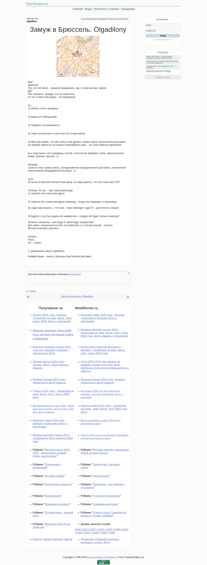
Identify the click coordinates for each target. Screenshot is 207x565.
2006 (101, 529)
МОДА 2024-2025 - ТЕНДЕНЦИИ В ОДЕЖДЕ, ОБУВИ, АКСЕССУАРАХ (159, 57)
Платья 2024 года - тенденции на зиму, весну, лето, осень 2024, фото (53, 394)
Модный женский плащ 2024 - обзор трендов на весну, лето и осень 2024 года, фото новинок (53, 408)
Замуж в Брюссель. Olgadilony (77, 296)
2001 (88, 532)
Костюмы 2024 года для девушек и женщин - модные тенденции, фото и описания (102, 394)
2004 (117, 529)
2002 (79, 532)
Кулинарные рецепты (58, 484)
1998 (112, 532)
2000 (96, 532)
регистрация (75, 274)
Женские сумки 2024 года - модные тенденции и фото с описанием (50, 423)
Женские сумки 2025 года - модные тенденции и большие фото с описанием (102, 318)
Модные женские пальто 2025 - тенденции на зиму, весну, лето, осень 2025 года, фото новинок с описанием (104, 332)
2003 (125, 529)
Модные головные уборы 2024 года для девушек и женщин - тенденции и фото (52, 350)
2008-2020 (81, 529)
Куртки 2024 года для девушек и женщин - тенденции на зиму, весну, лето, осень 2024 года (103, 350)
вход (163, 35)
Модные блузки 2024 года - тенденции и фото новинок (49, 381)
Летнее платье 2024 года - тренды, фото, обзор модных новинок (51, 364)
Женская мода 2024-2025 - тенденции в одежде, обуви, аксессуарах (51, 453)
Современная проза (105, 504)
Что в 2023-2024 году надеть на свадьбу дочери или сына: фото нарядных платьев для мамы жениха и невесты (105, 366)
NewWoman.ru (37, 4)
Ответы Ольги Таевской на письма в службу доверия (103, 514)
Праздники (128, 8)
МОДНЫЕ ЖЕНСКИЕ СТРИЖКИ (158, 71)
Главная (77, 8)
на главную (31, 291)
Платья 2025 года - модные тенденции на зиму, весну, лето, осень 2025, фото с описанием (52, 318)
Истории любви (54, 475)
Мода (88, 8)
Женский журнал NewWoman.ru (102, 557)
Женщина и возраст (57, 504)
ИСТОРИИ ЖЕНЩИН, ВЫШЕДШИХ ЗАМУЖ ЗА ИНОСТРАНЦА (104, 19)
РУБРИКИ (163, 52)
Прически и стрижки (106, 8)
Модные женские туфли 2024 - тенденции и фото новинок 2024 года (53, 438)
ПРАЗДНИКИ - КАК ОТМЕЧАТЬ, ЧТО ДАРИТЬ (160, 67)
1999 (104, 532)
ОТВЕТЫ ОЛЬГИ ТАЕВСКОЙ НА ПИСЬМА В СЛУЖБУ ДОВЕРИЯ (162, 62)
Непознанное (101, 475)
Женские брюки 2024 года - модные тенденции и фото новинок (103, 381)
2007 (93, 529)
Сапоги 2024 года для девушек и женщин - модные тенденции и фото (105, 437)
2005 (109, 529)
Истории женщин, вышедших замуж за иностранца (105, 451)
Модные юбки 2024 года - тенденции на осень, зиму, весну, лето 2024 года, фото (104, 408)
